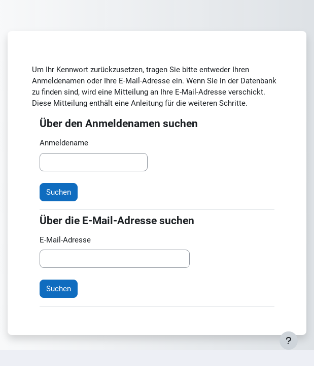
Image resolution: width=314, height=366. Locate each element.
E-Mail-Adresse (65, 240)
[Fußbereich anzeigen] (289, 340)
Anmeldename (64, 142)
